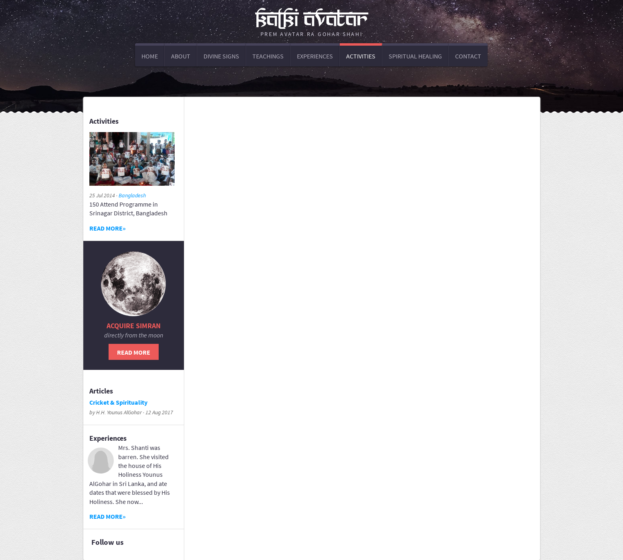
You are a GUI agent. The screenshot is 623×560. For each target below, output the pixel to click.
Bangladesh (132, 195)
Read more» (107, 228)
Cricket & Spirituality (118, 402)
